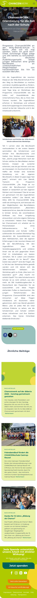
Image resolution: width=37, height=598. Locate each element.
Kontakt (26, 592)
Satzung (13, 595)
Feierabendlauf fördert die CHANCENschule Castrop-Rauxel (16, 455)
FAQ (32, 592)
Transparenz (22, 595)
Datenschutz (17, 592)
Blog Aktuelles (18, 328)
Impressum (7, 592)
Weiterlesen (9, 413)
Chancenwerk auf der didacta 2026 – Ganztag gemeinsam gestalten (18, 394)
